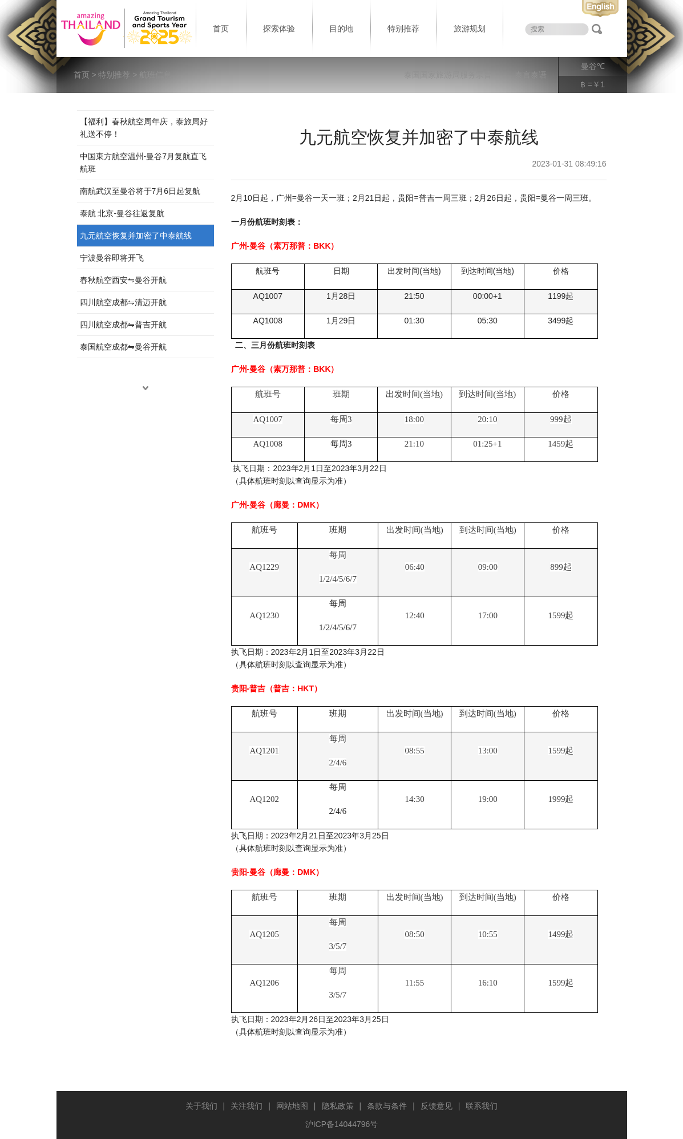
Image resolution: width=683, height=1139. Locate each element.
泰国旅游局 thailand (124, 28)
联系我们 (482, 1105)
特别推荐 (403, 28)
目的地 (341, 28)
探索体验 (279, 28)
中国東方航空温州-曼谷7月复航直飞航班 (143, 162)
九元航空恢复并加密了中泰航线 (136, 235)
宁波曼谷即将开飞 (112, 257)
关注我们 (246, 1105)
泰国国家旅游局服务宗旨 (448, 74)
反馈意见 (436, 1105)
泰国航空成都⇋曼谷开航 (123, 346)
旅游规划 (470, 28)
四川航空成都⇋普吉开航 (123, 324)
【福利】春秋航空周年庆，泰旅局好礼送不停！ (144, 128)
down (145, 388)
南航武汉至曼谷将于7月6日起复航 (140, 191)
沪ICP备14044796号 (341, 1124)
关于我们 (201, 1105)
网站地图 (292, 1105)
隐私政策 (338, 1105)
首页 (221, 28)
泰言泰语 (531, 74)
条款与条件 (387, 1105)
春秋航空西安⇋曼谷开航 (123, 280)
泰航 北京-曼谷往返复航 (122, 213)
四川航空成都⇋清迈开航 (123, 302)
